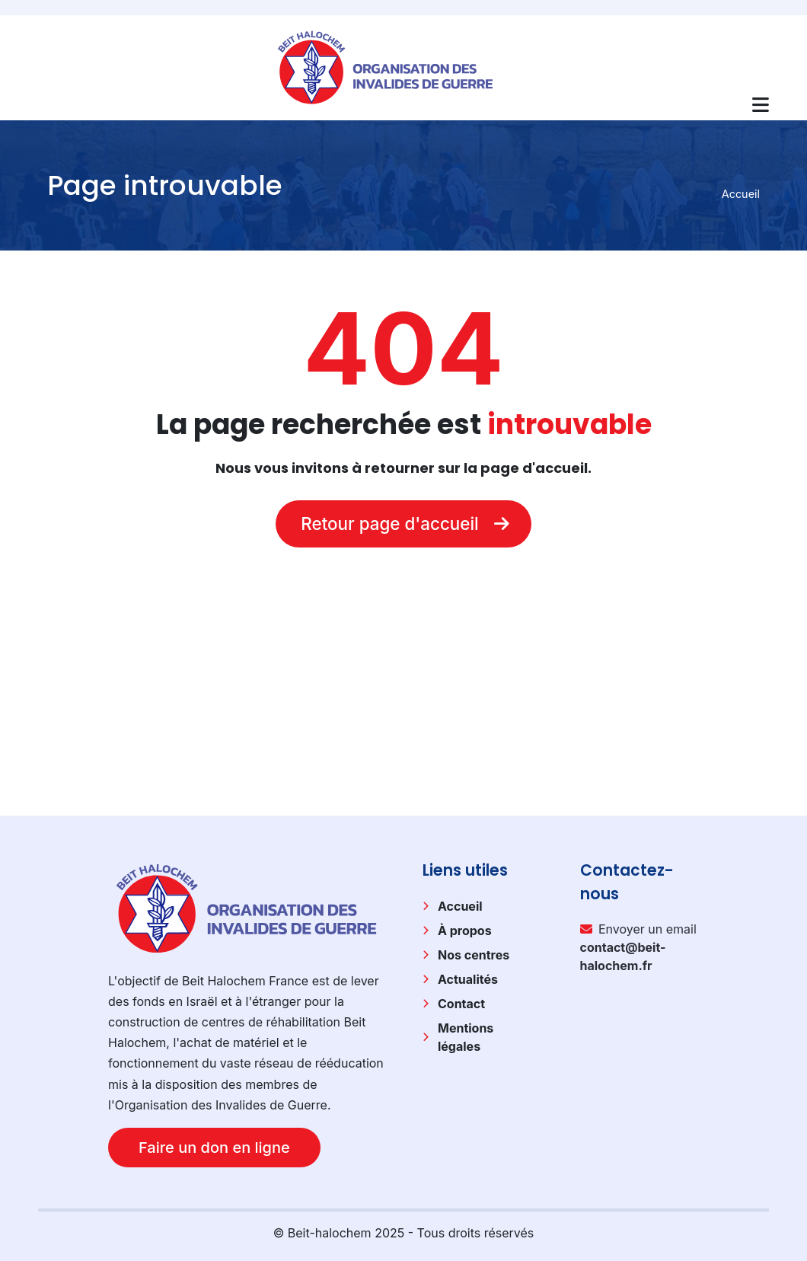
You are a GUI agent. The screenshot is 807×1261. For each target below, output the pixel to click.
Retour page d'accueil (403, 523)
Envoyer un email (638, 947)
